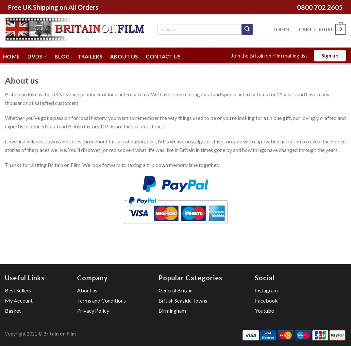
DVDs (37, 56)
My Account (19, 300)
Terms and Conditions (101, 300)
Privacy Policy (93, 310)
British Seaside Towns (183, 300)
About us (124, 56)
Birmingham (172, 310)
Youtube (264, 310)
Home (11, 56)
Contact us (163, 56)
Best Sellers (18, 290)
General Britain (175, 290)
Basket (13, 310)
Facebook (266, 300)
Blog (62, 56)
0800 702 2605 (320, 7)
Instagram (266, 290)
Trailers (89, 56)
